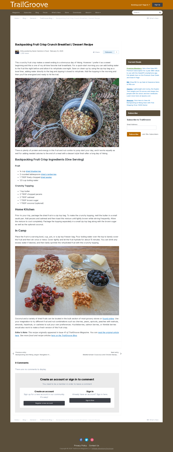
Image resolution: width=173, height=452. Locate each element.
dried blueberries (33, 171)
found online (108, 318)
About (88, 12)
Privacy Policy (80, 445)
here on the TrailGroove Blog (64, 335)
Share (96, 52)
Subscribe (27, 12)
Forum (45, 12)
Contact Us (94, 445)
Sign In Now (90, 400)
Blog (37, 12)
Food (47, 51)
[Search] (144, 12)
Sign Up (157, 5)
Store (67, 12)
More (97, 12)
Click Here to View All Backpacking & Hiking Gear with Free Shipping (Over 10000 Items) (140, 102)
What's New (56, 12)
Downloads (77, 12)
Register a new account (44, 403)
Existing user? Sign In (140, 5)
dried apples (46, 177)
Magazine (16, 12)
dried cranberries (48, 174)
